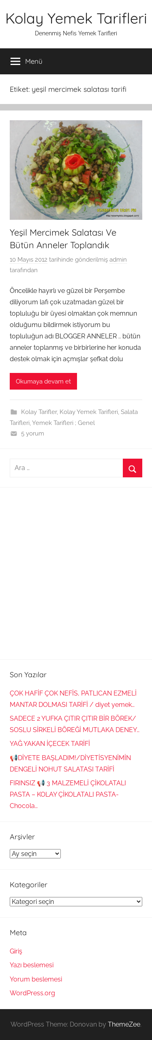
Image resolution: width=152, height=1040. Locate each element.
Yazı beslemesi (32, 965)
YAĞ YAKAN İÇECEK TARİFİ (50, 744)
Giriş (16, 951)
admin (118, 259)
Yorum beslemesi (36, 979)
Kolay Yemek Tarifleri (76, 18)
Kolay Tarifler (39, 412)
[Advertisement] (76, 573)
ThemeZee (124, 1024)
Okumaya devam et (43, 381)
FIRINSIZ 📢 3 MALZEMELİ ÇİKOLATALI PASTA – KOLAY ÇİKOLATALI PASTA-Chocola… (68, 794)
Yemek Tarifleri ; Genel (63, 423)
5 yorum (32, 433)
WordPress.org (32, 993)
